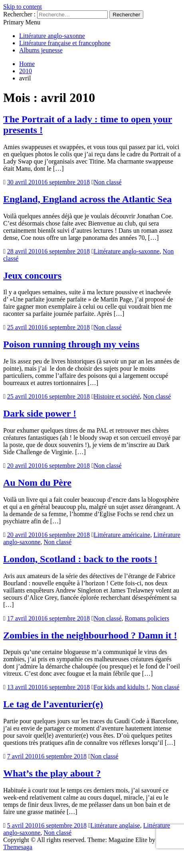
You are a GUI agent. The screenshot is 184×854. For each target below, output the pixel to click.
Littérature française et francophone (65, 43)
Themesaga (17, 847)
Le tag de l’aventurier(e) (53, 704)
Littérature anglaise (115, 825)
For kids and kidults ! (121, 687)
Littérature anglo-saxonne (52, 35)
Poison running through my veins (71, 344)
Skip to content (22, 6)
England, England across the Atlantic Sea (87, 199)
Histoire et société (117, 396)
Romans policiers (147, 618)
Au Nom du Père (37, 482)
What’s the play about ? (52, 773)
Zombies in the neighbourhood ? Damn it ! (90, 635)
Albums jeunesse (41, 50)
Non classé (108, 182)
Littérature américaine (122, 534)
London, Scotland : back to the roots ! (80, 559)
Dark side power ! (39, 413)
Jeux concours (32, 275)
